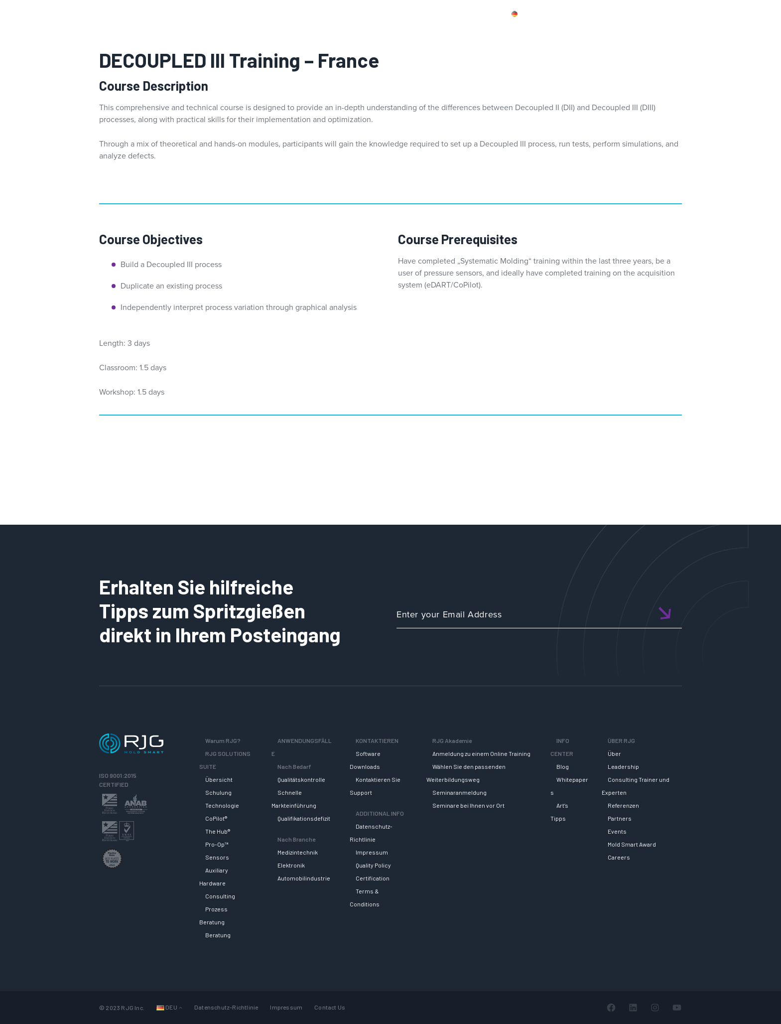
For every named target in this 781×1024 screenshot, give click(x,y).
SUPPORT (514, 31)
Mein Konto (671, 13)
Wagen (714, 13)
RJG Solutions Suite (442, 31)
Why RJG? (371, 31)
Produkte (562, 13)
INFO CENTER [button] (649, 31)
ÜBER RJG (711, 31)
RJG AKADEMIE (578, 31)
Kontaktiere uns (615, 13)
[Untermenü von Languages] (180, 1007)
